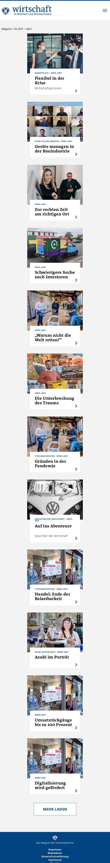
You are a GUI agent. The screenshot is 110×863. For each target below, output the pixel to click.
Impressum (55, 859)
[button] (104, 10)
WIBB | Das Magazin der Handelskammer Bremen (27, 10)
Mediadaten (55, 853)
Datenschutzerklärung (55, 856)
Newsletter (54, 849)
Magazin (7, 28)
